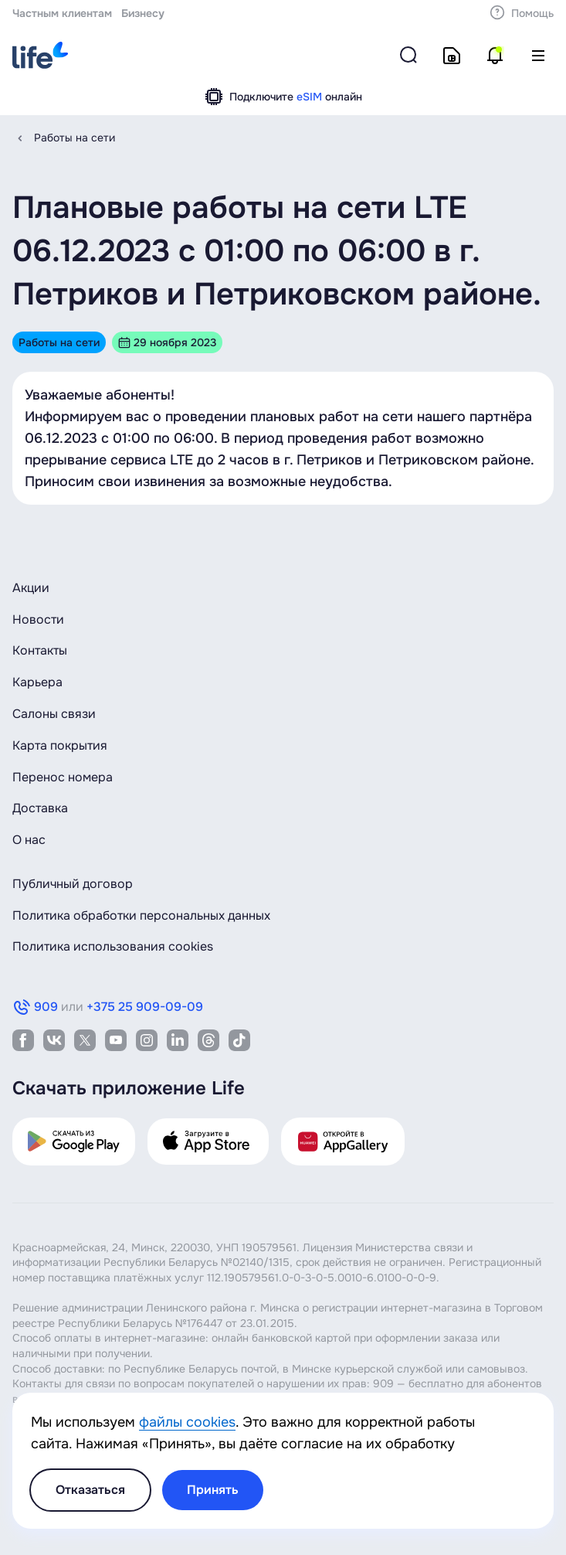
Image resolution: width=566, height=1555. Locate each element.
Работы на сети (74, 138)
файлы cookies (187, 1422)
